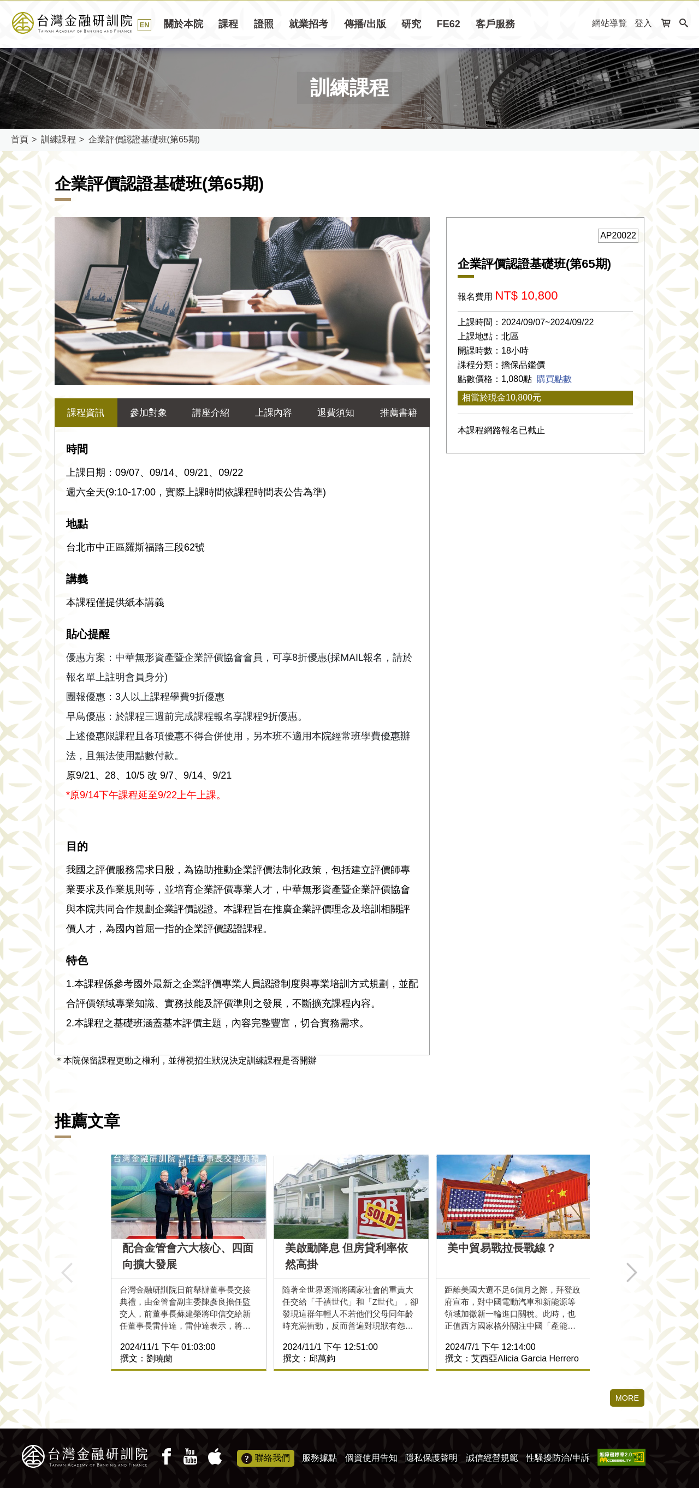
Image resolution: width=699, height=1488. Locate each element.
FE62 (448, 24)
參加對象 (148, 413)
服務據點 (319, 1457)
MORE (626, 1398)
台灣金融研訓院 (84, 23)
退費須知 (336, 413)
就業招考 (308, 24)
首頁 (19, 139)
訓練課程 (58, 139)
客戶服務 (495, 24)
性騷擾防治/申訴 (557, 1457)
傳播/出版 (365, 24)
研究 (411, 24)
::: (580, 23)
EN (145, 25)
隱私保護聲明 (431, 1457)
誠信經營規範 (492, 1457)
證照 (264, 24)
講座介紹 (210, 413)
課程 (228, 24)
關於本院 (183, 24)
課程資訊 (85, 413)
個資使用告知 (371, 1457)
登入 (643, 23)
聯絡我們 (265, 1458)
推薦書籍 (398, 413)
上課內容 (273, 413)
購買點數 (554, 379)
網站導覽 (609, 23)
